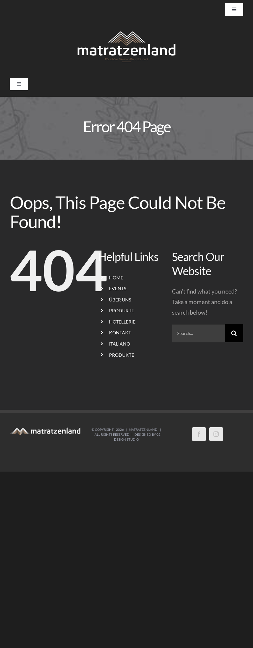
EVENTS (117, 288)
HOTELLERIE (122, 321)
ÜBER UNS (120, 299)
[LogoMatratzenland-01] (126, 32)
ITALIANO (119, 344)
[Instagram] (216, 434)
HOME (116, 277)
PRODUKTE (121, 310)
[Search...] (198, 333)
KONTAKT (120, 332)
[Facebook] (199, 434)
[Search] (234, 333)
